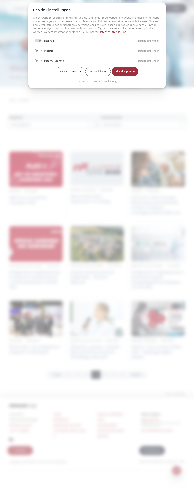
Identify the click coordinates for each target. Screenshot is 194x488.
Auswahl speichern (70, 71)
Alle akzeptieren (125, 71)
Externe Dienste (54, 61)
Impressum (84, 81)
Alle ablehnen (98, 71)
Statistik (49, 51)
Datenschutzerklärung (112, 32)
